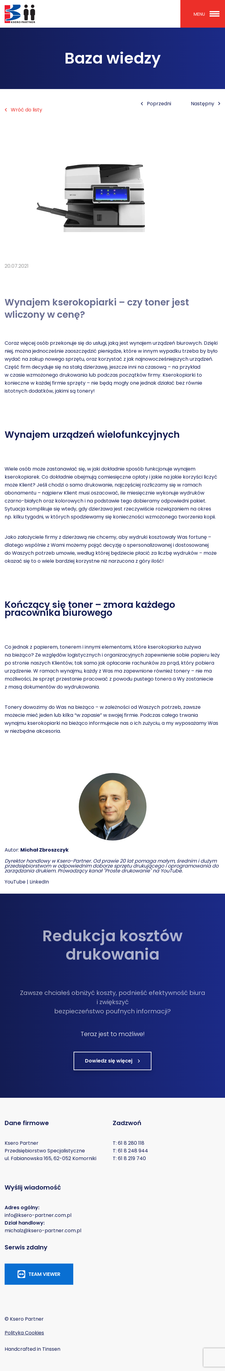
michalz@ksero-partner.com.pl (43, 1230)
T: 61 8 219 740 (129, 1158)
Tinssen (51, 1349)
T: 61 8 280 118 (128, 1143)
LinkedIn (39, 881)
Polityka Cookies (24, 1332)
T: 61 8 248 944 (130, 1150)
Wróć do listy (23, 109)
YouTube (15, 881)
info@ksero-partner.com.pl (38, 1215)
